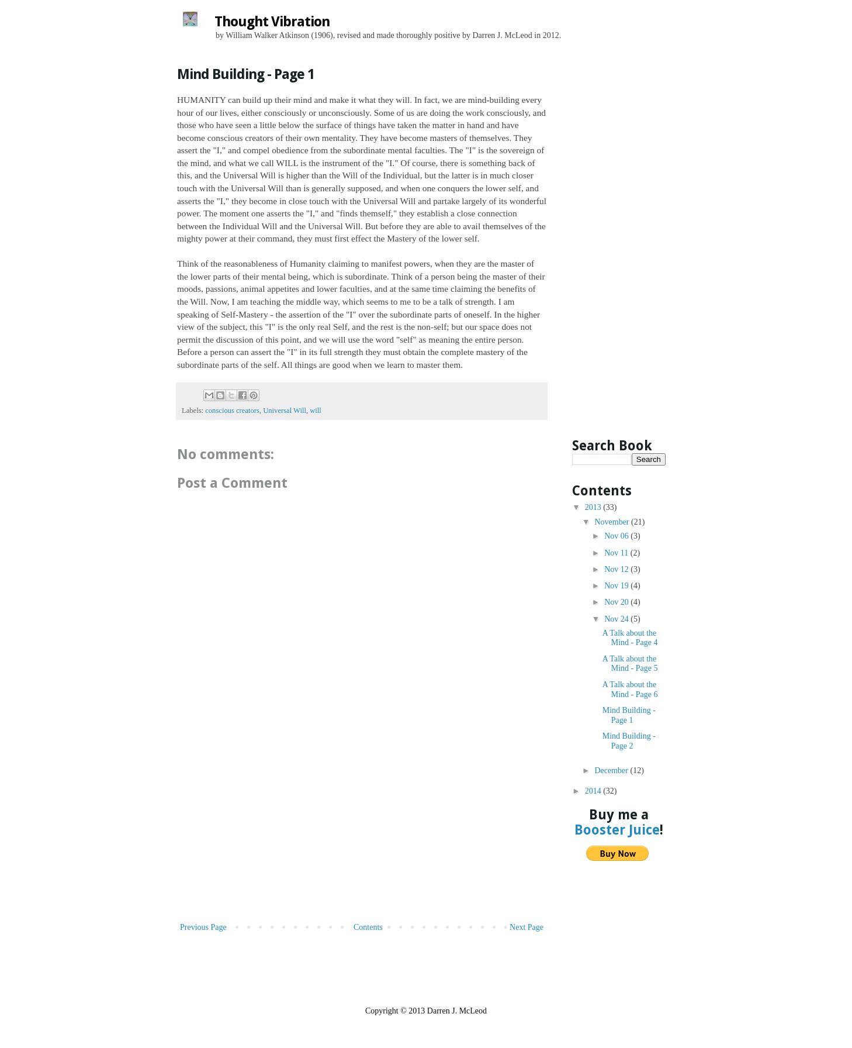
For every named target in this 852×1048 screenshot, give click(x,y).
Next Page (526, 927)
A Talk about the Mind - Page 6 (630, 689)
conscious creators (232, 410)
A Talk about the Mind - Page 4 (630, 638)
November (612, 522)
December (612, 770)
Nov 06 (617, 536)
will (315, 410)
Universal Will (284, 410)
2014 (594, 791)
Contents (368, 927)
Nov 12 (617, 569)
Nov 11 (617, 553)
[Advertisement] (361, 832)
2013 (594, 507)
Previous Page (203, 927)
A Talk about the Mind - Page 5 (630, 663)
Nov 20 (617, 602)
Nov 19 (617, 585)
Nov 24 (617, 619)
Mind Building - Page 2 (629, 741)
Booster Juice (617, 829)
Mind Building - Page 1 (629, 715)
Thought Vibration (272, 21)
